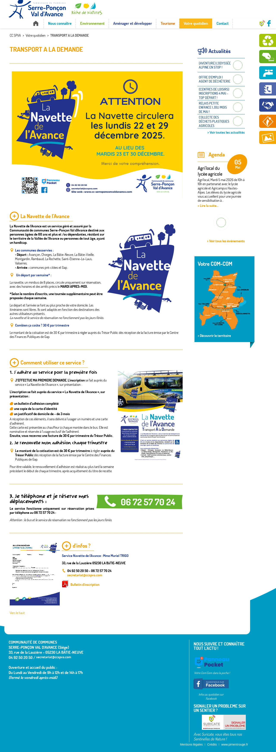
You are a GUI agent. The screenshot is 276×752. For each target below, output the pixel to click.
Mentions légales (191, 744)
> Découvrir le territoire (214, 335)
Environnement (92, 23)
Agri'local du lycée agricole (210, 171)
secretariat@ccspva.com (84, 575)
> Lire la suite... (208, 205)
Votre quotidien (196, 23)
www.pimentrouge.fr (234, 744)
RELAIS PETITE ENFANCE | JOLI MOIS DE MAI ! (213, 107)
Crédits (212, 744)
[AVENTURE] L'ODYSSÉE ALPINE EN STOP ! (215, 65)
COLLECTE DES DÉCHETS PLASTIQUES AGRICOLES (214, 121)
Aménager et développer (132, 23)
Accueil (36, 23)
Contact (222, 23)
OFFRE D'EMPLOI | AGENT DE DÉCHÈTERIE (214, 79)
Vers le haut (17, 613)
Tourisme (168, 23)
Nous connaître (60, 23)
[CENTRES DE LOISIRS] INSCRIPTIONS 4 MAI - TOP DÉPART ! (214, 93)
